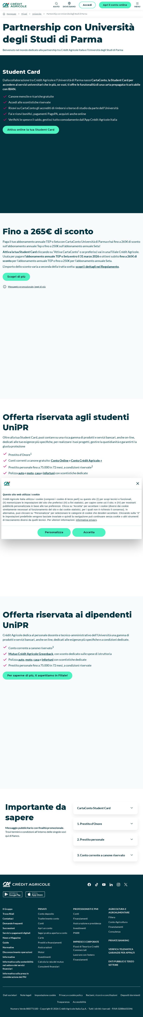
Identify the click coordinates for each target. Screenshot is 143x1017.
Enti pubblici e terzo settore (121, 963)
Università (36, 14)
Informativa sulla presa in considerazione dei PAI (16, 975)
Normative (8, 947)
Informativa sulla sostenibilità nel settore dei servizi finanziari (18, 965)
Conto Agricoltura (117, 922)
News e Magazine (12, 937)
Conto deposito (46, 913)
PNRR (76, 933)
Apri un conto (45, 928)
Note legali (25, 995)
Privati (24, 14)
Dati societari (10, 995)
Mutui (41, 952)
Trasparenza (63, 1001)
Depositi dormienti (130, 995)
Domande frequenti (13, 923)
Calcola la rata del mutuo (51, 961)
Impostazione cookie (45, 995)
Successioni (9, 928)
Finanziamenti (80, 918)
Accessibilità (79, 1001)
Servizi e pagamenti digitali (16, 933)
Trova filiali (8, 913)
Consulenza (114, 931)
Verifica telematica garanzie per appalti (121, 951)
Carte (41, 937)
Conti (41, 923)
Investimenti (44, 956)
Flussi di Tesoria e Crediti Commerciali (86, 948)
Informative (9, 956)
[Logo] (15, 5)
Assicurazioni (45, 947)
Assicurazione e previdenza (87, 923)
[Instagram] (118, 884)
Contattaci (8, 918)
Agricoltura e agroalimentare (119, 911)
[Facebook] (89, 884)
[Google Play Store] (13, 894)
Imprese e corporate (86, 941)
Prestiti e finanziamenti (50, 942)
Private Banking (118, 940)
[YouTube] (104, 884)
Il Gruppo (7, 909)
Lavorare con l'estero (84, 954)
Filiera (111, 917)
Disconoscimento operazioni (17, 952)
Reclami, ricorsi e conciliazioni (101, 995)
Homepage (11, 14)
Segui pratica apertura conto (52, 933)
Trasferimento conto (48, 918)
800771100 (32, 1008)
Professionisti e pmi (85, 909)
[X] (125, 884)
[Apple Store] (35, 894)
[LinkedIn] (111, 884)
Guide (6, 942)
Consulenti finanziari (48, 966)
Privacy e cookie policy (71, 995)
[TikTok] (96, 884)
